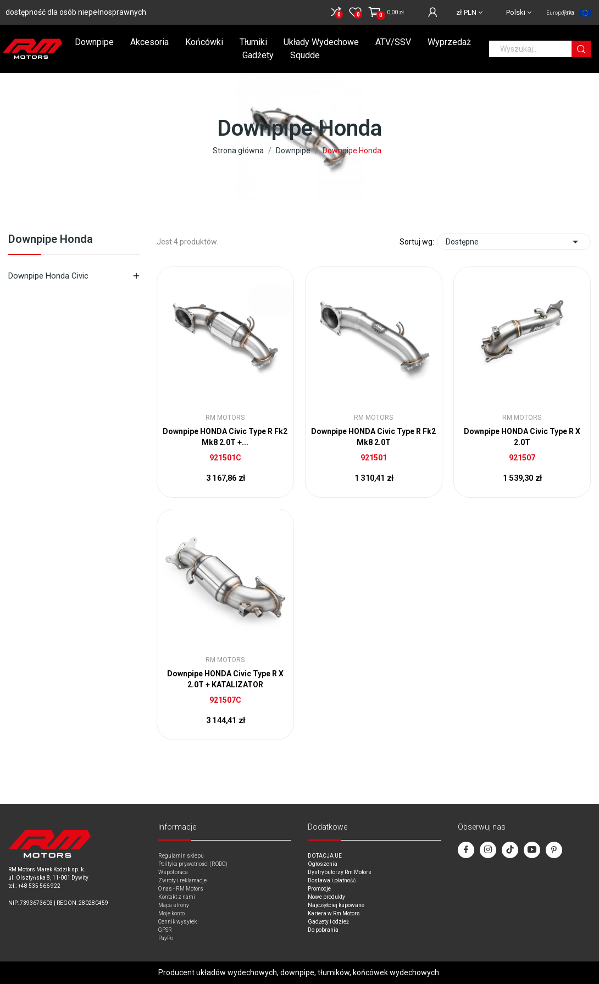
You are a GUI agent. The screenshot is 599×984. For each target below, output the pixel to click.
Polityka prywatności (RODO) (193, 864)
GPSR (165, 930)
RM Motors (225, 417)
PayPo (165, 938)
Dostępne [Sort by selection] (514, 241)
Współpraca (173, 872)
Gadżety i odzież (328, 922)
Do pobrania (323, 930)
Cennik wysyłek (177, 922)
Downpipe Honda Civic (48, 276)
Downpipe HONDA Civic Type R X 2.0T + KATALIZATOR (225, 679)
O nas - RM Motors (180, 889)
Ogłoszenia (322, 864)
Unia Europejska (560, 12)
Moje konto (171, 913)
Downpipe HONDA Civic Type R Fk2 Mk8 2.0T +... (225, 437)
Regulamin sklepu (181, 856)
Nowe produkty (326, 897)
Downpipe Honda (50, 240)
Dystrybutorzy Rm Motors (339, 872)
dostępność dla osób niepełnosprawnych (75, 12)
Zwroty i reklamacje (182, 880)
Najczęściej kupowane (336, 905)
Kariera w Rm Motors (334, 913)
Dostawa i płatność (332, 880)
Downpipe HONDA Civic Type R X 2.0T (522, 437)
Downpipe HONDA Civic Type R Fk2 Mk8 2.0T (373, 437)
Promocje (319, 889)
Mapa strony (173, 905)
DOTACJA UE (325, 856)
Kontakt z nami (176, 897)
